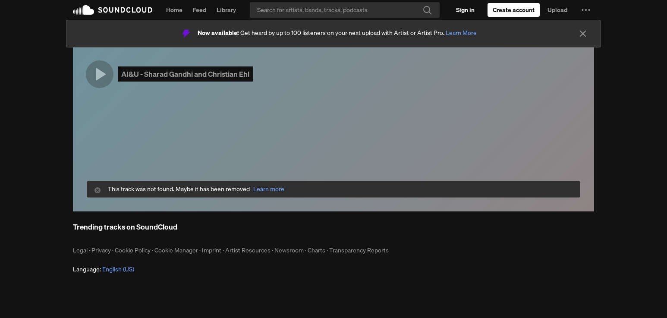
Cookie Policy (133, 250)
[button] (586, 10)
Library (226, 10)
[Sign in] (465, 10)
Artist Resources (248, 250)
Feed (199, 10)
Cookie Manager (176, 250)
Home (174, 10)
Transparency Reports (359, 250)
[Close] (583, 33)
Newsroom (289, 250)
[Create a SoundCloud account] (514, 10)
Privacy (101, 250)
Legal (80, 250)
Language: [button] (103, 269)
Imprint (211, 250)
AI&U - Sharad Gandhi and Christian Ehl (185, 74)
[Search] (345, 10)
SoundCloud (112, 10)
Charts (316, 250)
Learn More (461, 33)
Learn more (268, 189)
